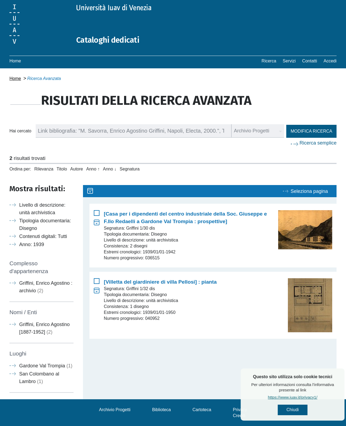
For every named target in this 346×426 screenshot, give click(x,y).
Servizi (289, 61)
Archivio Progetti (115, 409)
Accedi (330, 61)
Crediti (239, 415)
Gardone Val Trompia (45, 365)
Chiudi (307, 410)
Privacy (240, 409)
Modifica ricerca (311, 131)
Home (15, 61)
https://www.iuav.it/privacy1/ (307, 397)
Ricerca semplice (318, 143)
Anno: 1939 (31, 244)
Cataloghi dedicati (108, 40)
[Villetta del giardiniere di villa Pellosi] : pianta (160, 282)
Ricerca (269, 61)
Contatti (309, 61)
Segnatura (130, 169)
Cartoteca (201, 409)
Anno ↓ (110, 169)
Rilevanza (43, 169)
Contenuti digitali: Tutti (43, 236)
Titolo (61, 169)
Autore (76, 169)
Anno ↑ (93, 169)
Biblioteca (161, 409)
